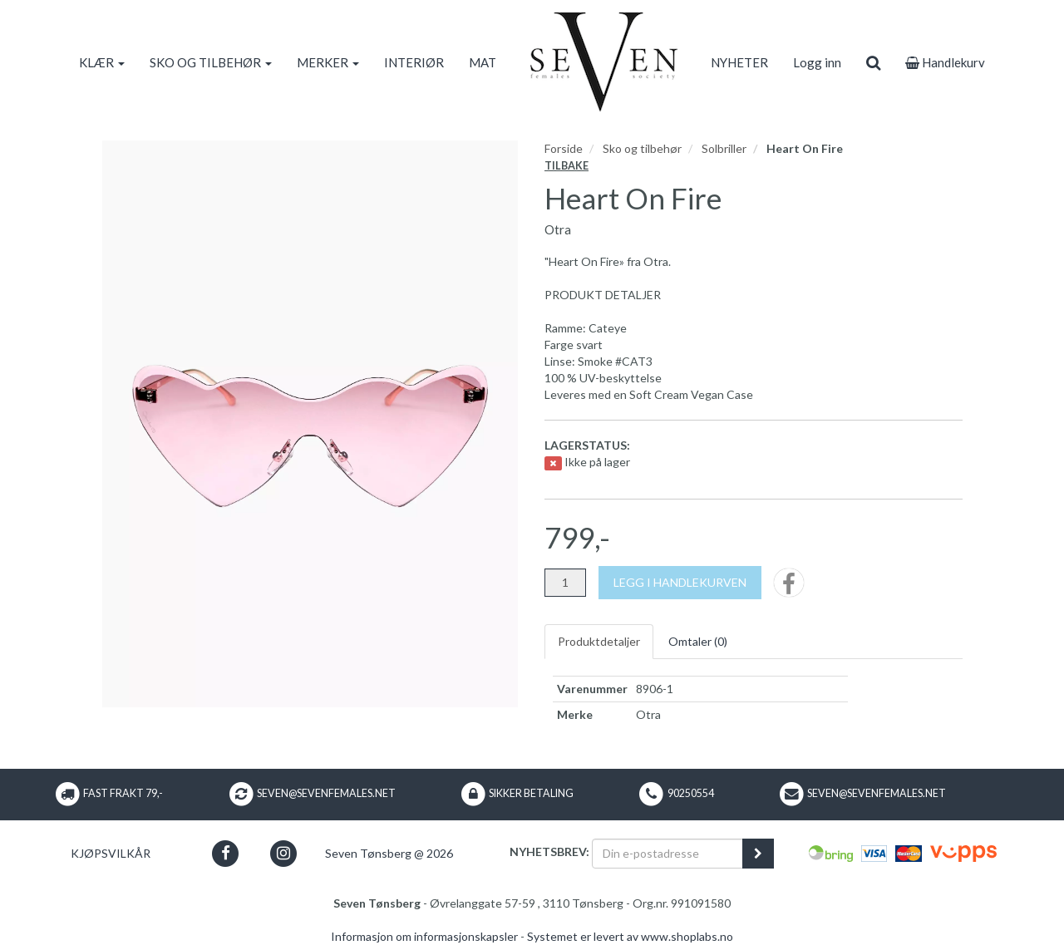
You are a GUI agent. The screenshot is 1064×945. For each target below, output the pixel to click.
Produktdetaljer (599, 641)
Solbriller (724, 148)
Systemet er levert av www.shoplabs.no (630, 936)
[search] (873, 62)
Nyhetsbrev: (549, 851)
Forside (563, 148)
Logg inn (817, 62)
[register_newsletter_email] (758, 854)
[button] (226, 853)
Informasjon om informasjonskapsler (424, 936)
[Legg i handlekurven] (679, 582)
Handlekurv (945, 62)
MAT (482, 62)
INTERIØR (414, 62)
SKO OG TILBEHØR (211, 62)
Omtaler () (697, 641)
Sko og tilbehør (642, 148)
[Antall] (565, 582)
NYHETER (739, 62)
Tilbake (566, 166)
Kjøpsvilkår (110, 853)
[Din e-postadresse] (667, 854)
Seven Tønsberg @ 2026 (389, 853)
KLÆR (102, 62)
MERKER (328, 62)
